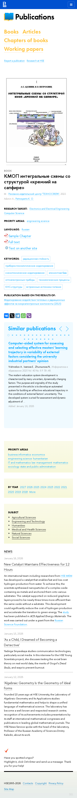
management (44, 462)
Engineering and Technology (28, 521)
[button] (8, 335)
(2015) (34, 301)
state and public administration (38, 466)
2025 (36, 487)
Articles (32, 31)
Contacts (28, 783)
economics (38, 454)
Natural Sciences (21, 533)
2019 (18, 492)
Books (11, 31)
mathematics (60, 462)
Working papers (23, 48)
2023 (50, 487)
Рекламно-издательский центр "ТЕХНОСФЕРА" (33, 194)
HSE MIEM (66, 576)
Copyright (41, 783)
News (8, 551)
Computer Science (14, 213)
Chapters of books (26, 40)
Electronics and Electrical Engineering (49, 208)
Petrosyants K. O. (24, 198)
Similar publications (32, 328)
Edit (71, 794)
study (66, 612)
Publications (34, 17)
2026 (30, 487)
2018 (25, 492)
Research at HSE (35, 60)
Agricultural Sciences (24, 517)
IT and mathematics (19, 462)
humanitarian (40, 458)
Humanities (18, 525)
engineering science (20, 458)
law (33, 462)
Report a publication (14, 60)
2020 (11, 492)
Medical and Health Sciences (29, 529)
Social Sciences (21, 537)
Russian (26, 229)
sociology (13, 466)
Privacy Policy (56, 783)
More (32, 492)
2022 (57, 487)
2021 (64, 487)
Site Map (9, 789)
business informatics (19, 454)
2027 (23, 487)
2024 (43, 487)
